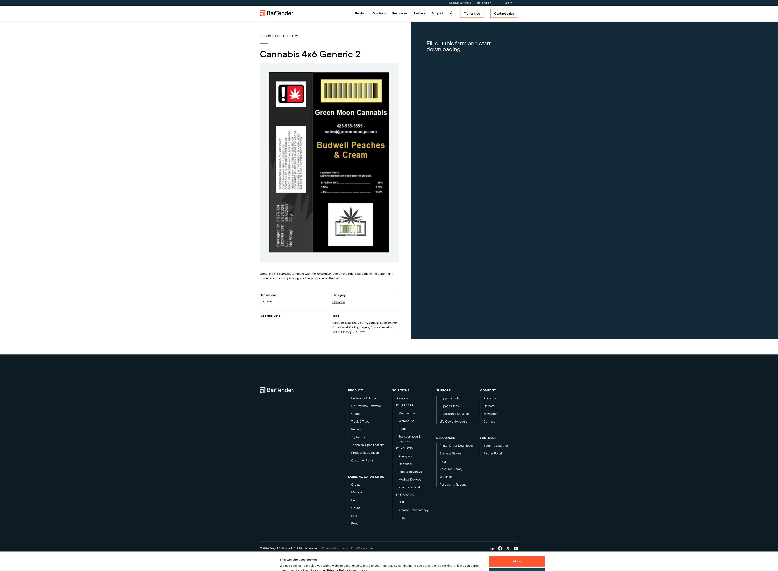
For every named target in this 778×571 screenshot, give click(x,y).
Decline (517, 555)
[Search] (451, 13)
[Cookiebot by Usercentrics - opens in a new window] (254, 563)
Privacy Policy (337, 552)
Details (288, 563)
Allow (517, 543)
